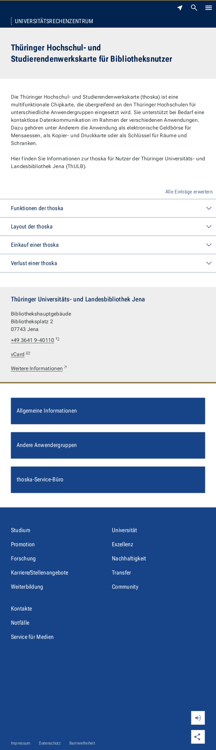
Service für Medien (32, 636)
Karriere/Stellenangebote (39, 572)
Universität (124, 530)
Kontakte (21, 608)
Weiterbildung (27, 586)
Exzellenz (122, 544)
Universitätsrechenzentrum (54, 21)
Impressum (21, 743)
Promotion (23, 544)
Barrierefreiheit (82, 743)
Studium (20, 530)
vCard (21, 354)
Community (125, 586)
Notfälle (20, 622)
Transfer (121, 572)
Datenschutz (50, 743)
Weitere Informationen (39, 368)
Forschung (23, 558)
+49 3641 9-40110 (35, 340)
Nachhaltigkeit (129, 558)
